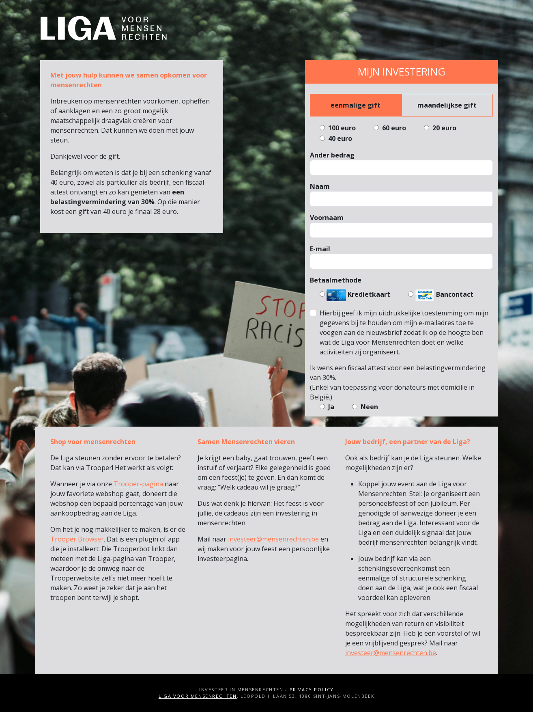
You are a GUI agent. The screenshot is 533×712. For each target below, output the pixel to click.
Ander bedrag (332, 155)
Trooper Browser (77, 539)
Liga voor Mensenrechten (198, 696)
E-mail (320, 248)
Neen (368, 406)
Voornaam (327, 217)
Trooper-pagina (138, 483)
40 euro (339, 138)
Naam (320, 186)
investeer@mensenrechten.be (273, 539)
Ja (330, 406)
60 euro (393, 127)
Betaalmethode (335, 280)
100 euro (341, 127)
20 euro (443, 127)
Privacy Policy (312, 689)
